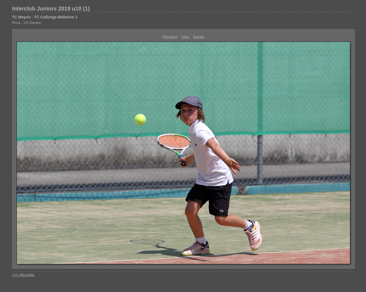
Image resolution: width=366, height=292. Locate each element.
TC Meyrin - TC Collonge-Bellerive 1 (44, 17)
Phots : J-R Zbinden (26, 23)
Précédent (170, 37)
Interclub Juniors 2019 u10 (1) (51, 9)
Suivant (198, 37)
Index (185, 37)
